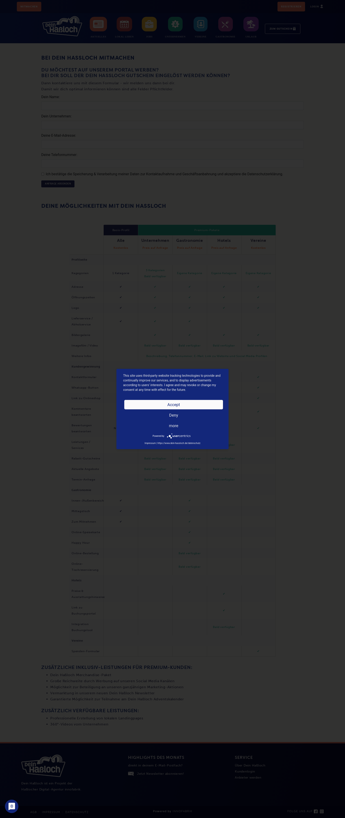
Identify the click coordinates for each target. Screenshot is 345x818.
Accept (173, 404)
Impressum (150, 443)
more (173, 425)
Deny (173, 415)
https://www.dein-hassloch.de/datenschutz (178, 443)
